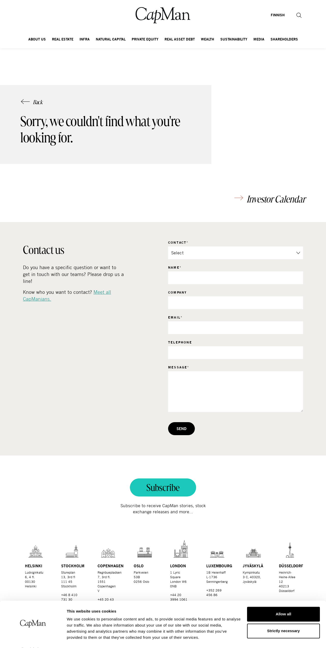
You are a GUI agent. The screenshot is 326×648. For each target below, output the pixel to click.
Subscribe (163, 487)
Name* (175, 267)
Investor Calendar (276, 199)
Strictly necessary (283, 617)
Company (177, 292)
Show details (78, 638)
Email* (175, 317)
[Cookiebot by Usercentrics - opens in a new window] (33, 638)
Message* (178, 367)
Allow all (283, 600)
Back (38, 102)
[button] (293, 15)
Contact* (178, 242)
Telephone (180, 342)
